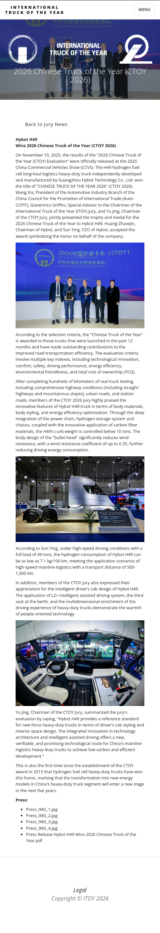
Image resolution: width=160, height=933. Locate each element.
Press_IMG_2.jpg (42, 815)
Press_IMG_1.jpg (42, 809)
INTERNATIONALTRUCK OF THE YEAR (34, 9)
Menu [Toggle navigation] (145, 9)
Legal (80, 890)
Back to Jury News (46, 124)
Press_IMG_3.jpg (42, 822)
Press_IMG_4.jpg (42, 828)
